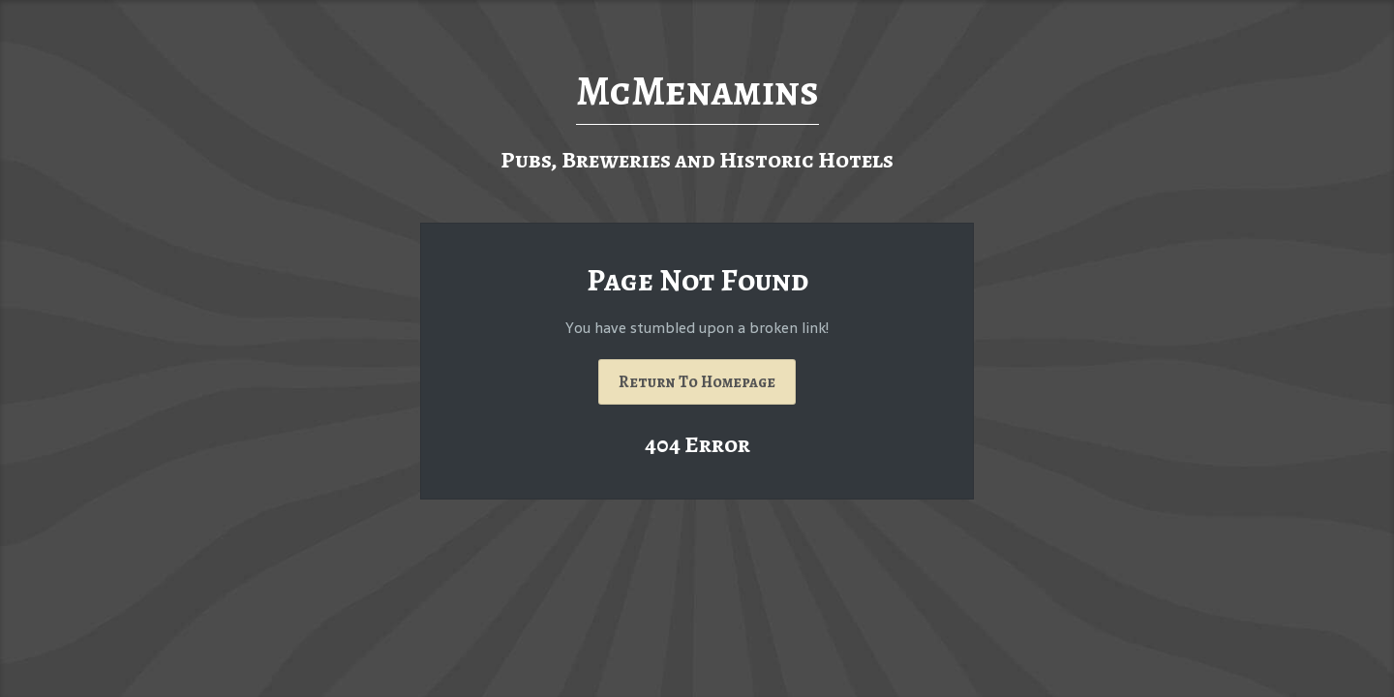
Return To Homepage (697, 382)
